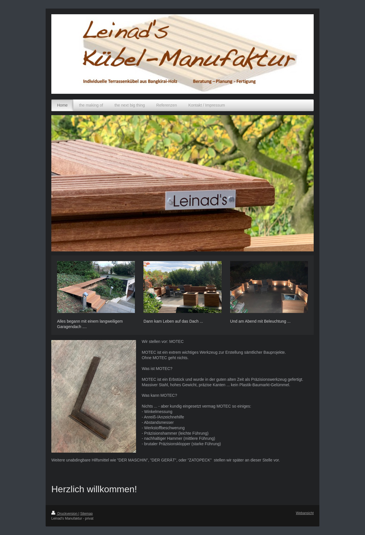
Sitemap (86, 514)
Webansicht (305, 513)
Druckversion (64, 514)
